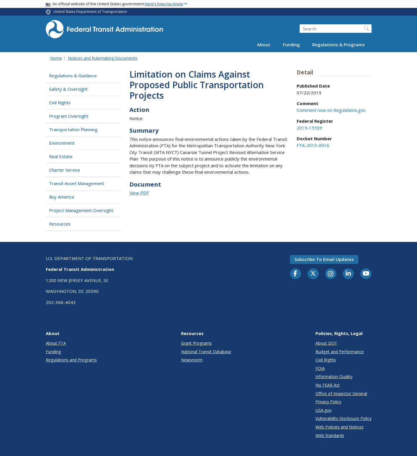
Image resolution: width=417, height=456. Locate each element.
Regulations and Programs (71, 360)
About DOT (326, 343)
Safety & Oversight (68, 89)
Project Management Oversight (81, 210)
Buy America (61, 197)
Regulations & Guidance (73, 75)
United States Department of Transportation (90, 11)
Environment (62, 143)
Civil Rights (60, 102)
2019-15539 (309, 128)
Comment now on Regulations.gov (331, 110)
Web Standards (329, 435)
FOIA (320, 368)
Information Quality (333, 376)
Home (56, 58)
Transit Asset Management (76, 183)
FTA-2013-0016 (313, 145)
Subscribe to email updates (324, 259)
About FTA (56, 343)
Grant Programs (196, 343)
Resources (60, 224)
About (263, 44)
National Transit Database (206, 351)
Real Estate (60, 156)
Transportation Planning (73, 129)
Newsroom (191, 360)
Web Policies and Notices (339, 427)
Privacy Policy (328, 401)
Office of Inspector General (341, 393)
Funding (291, 44)
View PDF (139, 193)
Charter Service (64, 170)
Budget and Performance (339, 351)
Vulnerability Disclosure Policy (343, 418)
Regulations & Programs (338, 44)
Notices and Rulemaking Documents (102, 58)
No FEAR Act (327, 385)
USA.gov (323, 410)
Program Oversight (68, 116)
